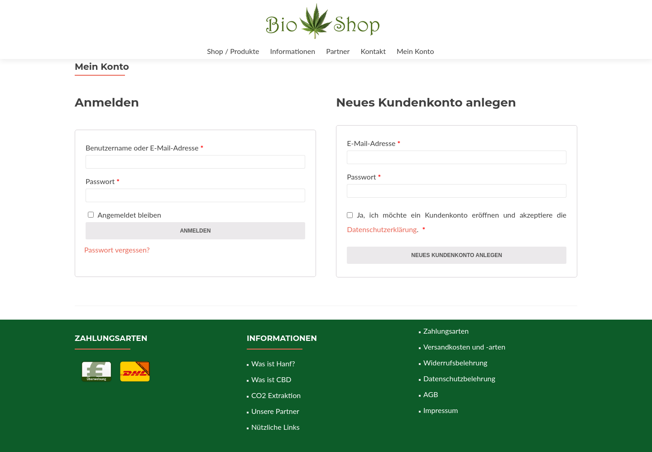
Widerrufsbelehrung (455, 362)
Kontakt (372, 51)
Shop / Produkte (233, 51)
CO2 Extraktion (276, 395)
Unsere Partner (275, 411)
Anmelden (195, 231)
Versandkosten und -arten (464, 346)
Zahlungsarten (446, 330)
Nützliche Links (275, 427)
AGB (430, 394)
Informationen (293, 51)
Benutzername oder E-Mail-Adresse (144, 147)
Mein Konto (415, 51)
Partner (338, 51)
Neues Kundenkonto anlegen (456, 255)
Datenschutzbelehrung (459, 378)
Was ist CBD (271, 379)
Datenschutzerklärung (382, 229)
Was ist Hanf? (273, 363)
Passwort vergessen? (117, 249)
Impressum (440, 410)
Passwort (103, 181)
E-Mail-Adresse (373, 143)
